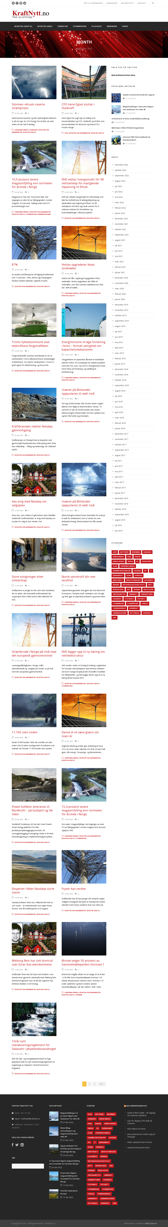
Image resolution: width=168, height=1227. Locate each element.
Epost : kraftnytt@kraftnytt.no (27, 1118)
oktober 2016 (120, 509)
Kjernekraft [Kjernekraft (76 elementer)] (118, 575)
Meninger (112, 26)
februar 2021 (120, 267)
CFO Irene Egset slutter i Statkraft (78, 106)
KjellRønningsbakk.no (136, 1106)
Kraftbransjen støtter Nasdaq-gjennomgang (32, 428)
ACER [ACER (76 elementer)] (115, 552)
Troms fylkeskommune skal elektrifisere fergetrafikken (30, 344)
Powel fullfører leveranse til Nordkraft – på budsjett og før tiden (32, 810)
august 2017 (120, 455)
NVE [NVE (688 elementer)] (128, 589)
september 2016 (122, 514)
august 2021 (120, 240)
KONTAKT (142, 3)
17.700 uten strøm (24, 732)
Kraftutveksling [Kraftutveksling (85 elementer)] (133, 580)
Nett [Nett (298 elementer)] (150, 585)
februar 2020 (120, 294)
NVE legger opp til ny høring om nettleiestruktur (83, 653)
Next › (101, 1084)
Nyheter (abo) (44, 26)
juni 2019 (119, 337)
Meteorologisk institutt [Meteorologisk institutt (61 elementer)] (134, 585)
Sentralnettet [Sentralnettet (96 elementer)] (119, 594)
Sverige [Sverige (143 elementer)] (145, 603)
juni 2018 (119, 401)
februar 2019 (120, 358)
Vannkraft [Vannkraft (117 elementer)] (133, 608)
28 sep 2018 (19, 113)
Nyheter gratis (29, 132)
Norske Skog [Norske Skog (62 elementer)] (118, 589)
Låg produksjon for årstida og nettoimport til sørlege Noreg (70, 1149)
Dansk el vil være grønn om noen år (80, 734)
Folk (66, 133)
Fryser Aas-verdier (74, 889)
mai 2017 (119, 471)
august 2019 (120, 326)
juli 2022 (118, 186)
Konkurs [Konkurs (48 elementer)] (138, 575)
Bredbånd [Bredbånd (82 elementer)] (136, 552)
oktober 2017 (120, 444)
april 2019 (119, 347)
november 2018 (121, 374)
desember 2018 (121, 369)
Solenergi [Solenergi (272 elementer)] (117, 599)
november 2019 (121, 310)
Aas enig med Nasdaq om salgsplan (29, 503)
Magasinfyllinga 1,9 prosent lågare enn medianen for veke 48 (69, 1116)
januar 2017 (120, 493)
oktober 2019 (120, 315)
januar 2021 (120, 272)
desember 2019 (121, 304)
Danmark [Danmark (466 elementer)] (147, 552)
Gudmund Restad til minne (138, 1147)
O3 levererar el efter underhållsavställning (130, 118)
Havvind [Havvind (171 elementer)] (137, 571)
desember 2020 (121, 278)
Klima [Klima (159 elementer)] (129, 575)
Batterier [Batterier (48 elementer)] (124, 552)
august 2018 (120, 390)
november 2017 (121, 439)
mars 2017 (119, 482)
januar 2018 (120, 428)
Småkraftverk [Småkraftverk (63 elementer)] (147, 594)
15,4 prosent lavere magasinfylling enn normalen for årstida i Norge (82, 810)
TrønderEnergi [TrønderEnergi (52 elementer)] (119, 608)
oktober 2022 (120, 170)
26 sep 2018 (19, 192)
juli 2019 (118, 331)
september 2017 (122, 450)
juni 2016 (119, 530)
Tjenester (62, 26)
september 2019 (122, 321)
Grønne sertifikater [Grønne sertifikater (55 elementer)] (121, 571)
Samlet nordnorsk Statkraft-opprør (139, 95)
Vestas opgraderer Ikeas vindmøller (78, 266)
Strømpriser (79, 26)
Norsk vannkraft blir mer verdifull (79, 578)
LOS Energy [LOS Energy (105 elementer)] (148, 580)
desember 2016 (121, 498)
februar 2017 (120, 487)
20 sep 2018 (19, 738)
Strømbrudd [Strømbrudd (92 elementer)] (118, 603)
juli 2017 (118, 460)
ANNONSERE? (112, 3)
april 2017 (119, 477)
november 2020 (121, 283)
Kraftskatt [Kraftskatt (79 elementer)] (118, 580)
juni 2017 (119, 466)
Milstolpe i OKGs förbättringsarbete (128, 128)
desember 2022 (121, 165)
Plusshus (97, 26)
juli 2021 (118, 245)
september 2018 (122, 385)
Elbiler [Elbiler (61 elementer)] (137, 557)
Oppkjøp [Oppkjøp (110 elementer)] (136, 589)
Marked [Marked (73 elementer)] (116, 585)
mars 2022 (119, 202)
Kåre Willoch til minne (136, 1129)
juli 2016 (118, 525)
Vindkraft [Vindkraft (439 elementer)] (147, 613)
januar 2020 (120, 299)
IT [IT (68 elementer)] (151, 571)
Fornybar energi (22, 130)
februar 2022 (120, 208)
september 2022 (122, 175)
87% (15, 264)
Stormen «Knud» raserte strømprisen (28, 106)
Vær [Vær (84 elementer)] (114, 617)
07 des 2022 (68, 1122)
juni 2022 (119, 191)
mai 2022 (119, 197)
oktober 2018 (120, 380)
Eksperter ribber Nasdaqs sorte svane (33, 890)
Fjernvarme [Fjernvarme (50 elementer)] (146, 561)
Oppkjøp (79, 995)
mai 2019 (119, 342)
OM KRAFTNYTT (128, 3)
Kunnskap (34, 130)
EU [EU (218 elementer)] (137, 561)
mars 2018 (119, 417)
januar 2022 (120, 213)
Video (125, 26)
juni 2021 (119, 251)
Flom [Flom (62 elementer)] (115, 566)
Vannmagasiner (44, 214)
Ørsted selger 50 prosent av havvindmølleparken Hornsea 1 (83, 962)
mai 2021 (119, 256)
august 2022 (120, 181)
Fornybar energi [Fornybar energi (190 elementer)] (128, 566)
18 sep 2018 (19, 1054)
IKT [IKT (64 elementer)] (145, 571)
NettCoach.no (151, 1223)
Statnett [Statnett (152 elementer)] (141, 599)
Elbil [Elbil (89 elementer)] (129, 557)
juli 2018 (118, 396)
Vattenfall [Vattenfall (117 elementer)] (134, 613)
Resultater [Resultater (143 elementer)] (148, 589)
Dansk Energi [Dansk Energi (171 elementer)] (118, 557)
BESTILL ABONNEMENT (93, 3)
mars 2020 (119, 288)
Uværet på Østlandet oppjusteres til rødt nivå (78, 391)
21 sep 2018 (69, 399)
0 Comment (130, 98)
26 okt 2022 (68, 1155)
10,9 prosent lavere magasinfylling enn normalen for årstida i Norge (32, 183)
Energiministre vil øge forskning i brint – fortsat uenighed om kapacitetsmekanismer (83, 345)
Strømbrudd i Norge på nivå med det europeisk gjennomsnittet (34, 653)
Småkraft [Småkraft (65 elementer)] (133, 594)
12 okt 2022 (68, 1185)
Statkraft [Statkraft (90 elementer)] (129, 599)
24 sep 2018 (19, 351)
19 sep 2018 (69, 819)
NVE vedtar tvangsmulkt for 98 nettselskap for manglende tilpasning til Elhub (83, 183)
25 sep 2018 (19, 270)
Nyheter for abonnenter (79, 133)
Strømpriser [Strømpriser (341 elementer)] (132, 603)
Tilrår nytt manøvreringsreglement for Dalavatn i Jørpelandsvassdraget (34, 1044)
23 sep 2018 (19, 435)
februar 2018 (120, 423)
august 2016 (120, 520)
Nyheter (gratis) (23, 26)
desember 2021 (121, 218)
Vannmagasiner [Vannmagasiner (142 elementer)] (119, 613)
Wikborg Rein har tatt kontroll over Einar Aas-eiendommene (32, 962)
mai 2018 (119, 407)
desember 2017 (121, 434)
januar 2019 (120, 364)
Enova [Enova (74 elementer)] (130, 561)
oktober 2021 (120, 229)
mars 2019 (119, 353)
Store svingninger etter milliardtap (27, 578)
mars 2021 (119, 261)
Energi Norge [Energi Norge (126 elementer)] (118, 561)
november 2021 (121, 224)
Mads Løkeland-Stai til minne (139, 1142)
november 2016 (121, 503)
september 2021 (122, 234)
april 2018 (119, 412)
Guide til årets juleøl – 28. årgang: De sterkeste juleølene (141, 1114)
